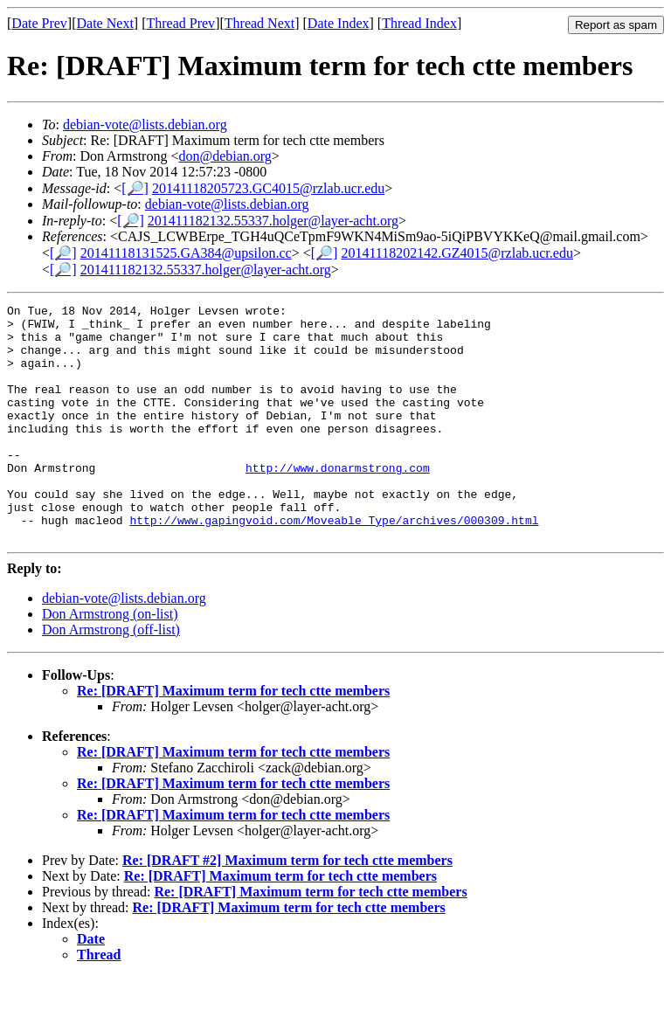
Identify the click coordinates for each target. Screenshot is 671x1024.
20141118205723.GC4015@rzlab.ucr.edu (268, 188)
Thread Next (259, 23)
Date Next (105, 23)
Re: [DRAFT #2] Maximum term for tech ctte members (287, 907)
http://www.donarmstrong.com (338, 501)
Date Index (339, 23)
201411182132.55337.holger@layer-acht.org (273, 220)
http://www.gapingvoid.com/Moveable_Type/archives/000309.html (333, 564)
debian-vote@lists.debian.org (145, 124)
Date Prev (39, 23)
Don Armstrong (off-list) (111, 676)
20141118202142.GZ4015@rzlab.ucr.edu (457, 253)
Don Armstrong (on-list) (110, 661)
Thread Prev (180, 23)
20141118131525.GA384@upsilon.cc (186, 253)
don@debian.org (224, 156)
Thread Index (419, 23)
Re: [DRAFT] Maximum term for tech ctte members (233, 737)
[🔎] (135, 188)
